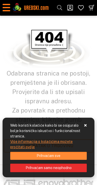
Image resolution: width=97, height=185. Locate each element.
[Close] (48, 156)
